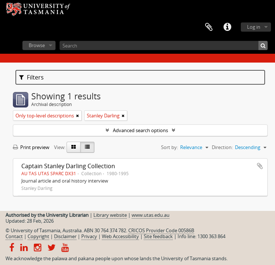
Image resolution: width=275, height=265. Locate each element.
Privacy (89, 236)
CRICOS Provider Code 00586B (161, 230)
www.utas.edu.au (150, 215)
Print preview (31, 147)
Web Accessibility (120, 236)
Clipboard (209, 27)
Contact (14, 236)
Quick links (227, 27)
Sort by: (169, 147)
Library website (110, 215)
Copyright (38, 236)
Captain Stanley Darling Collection (68, 166)
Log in (253, 27)
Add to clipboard (260, 166)
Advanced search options (140, 130)
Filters (31, 77)
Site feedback (158, 236)
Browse (37, 45)
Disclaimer (65, 236)
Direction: (222, 147)
